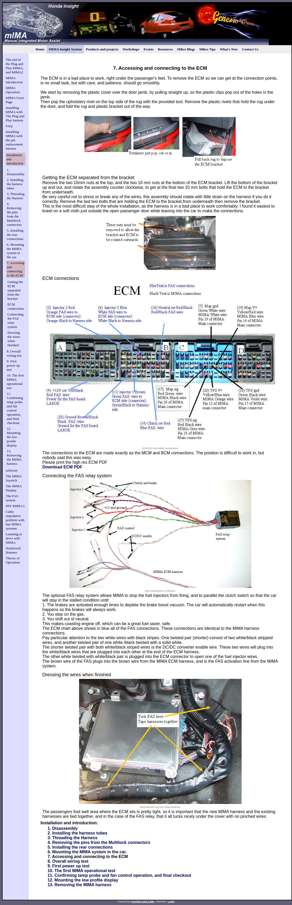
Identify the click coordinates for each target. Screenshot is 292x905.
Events (149, 49)
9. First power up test (13, 365)
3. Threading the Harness (16, 196)
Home (39, 49)
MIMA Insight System (65, 49)
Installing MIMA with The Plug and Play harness (15, 114)
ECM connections (15, 306)
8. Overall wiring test (14, 353)
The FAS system (12, 498)
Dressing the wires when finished (13, 339)
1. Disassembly (16, 172)
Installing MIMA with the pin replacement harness (14, 140)
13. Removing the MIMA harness (14, 457)
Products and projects (102, 49)
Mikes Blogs (186, 49)
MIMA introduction (14, 80)
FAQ (9, 126)
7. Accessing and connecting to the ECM (15, 269)
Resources (165, 49)
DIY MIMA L (15, 506)
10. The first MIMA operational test (15, 381)
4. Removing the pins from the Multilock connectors (14, 214)
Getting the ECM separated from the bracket (15, 290)
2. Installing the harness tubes (15, 184)
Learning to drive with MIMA (14, 538)
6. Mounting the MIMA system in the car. (15, 251)
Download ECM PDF (62, 467)
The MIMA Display (14, 488)
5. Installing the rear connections (15, 234)
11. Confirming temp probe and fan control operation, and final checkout (15, 408)
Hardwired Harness (13, 550)
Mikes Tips (207, 49)
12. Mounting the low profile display (14, 437)
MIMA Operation (13, 90)
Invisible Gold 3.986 (143, 901)
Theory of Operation (13, 560)
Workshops (131, 49)
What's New (229, 49)
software (12, 470)
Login (171, 901)
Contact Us (250, 49)
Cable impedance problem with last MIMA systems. (15, 520)
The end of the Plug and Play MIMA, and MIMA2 (14, 66)
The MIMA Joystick (14, 478)
